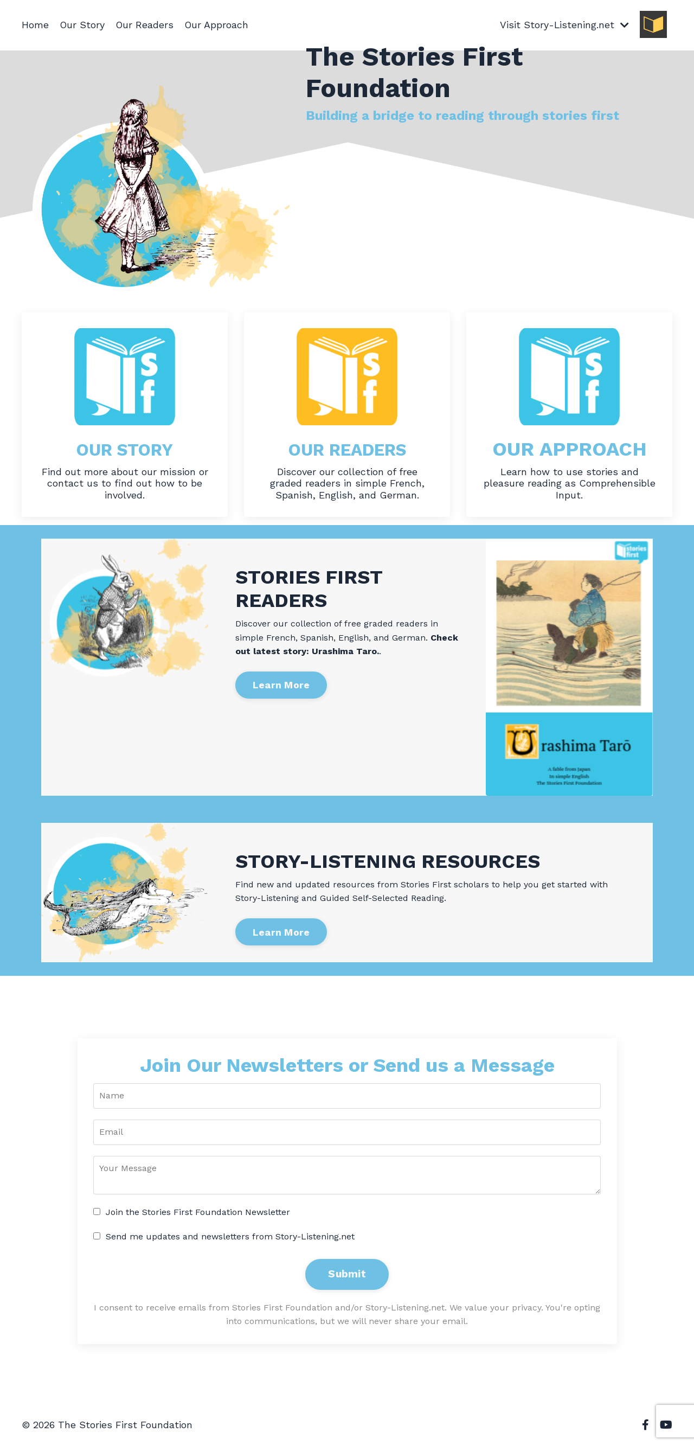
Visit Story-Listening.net (564, 24)
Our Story (82, 24)
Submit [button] (347, 1274)
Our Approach (217, 24)
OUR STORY (124, 449)
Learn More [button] (281, 685)
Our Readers (145, 24)
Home (35, 24)
